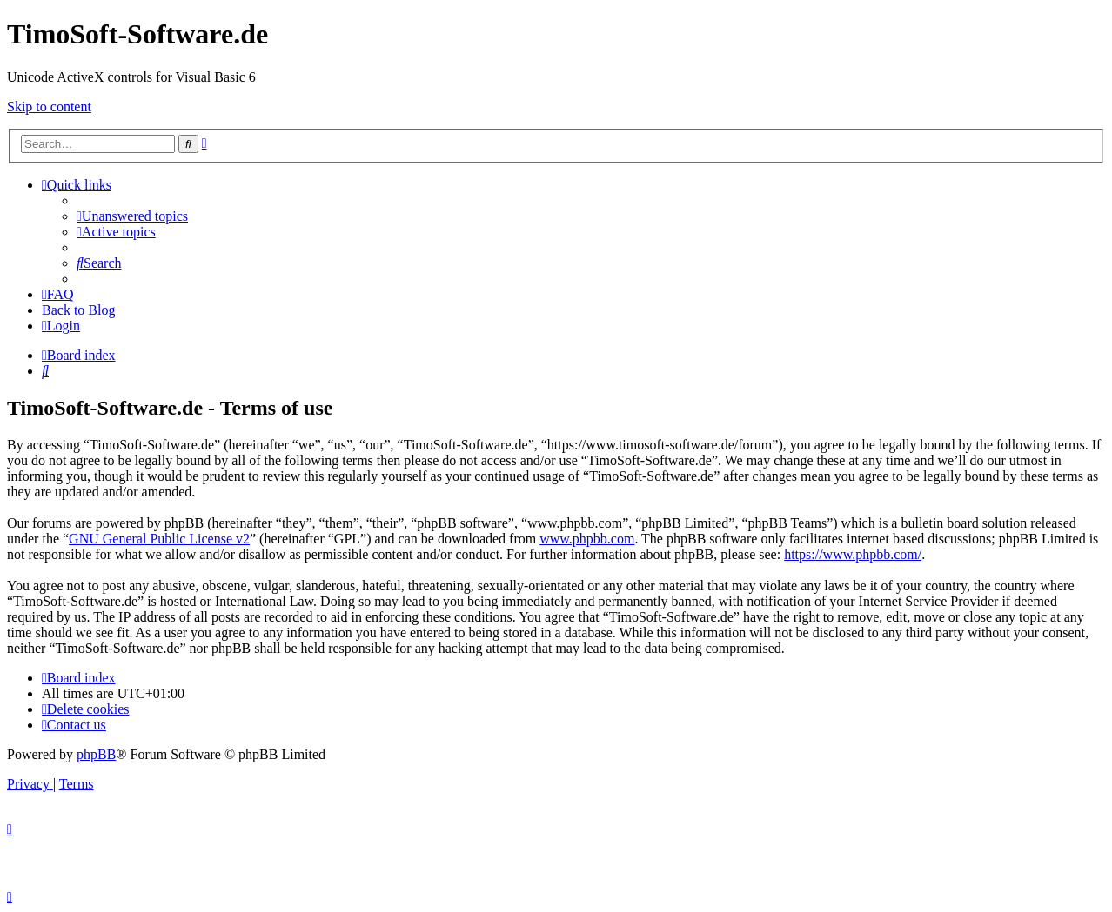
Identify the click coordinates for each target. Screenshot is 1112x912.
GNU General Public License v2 (159, 538)
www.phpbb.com (586, 538)
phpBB (96, 754)
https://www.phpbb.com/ (852, 554)
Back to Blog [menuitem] (78, 310)
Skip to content (49, 106)
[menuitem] (132, 216)
